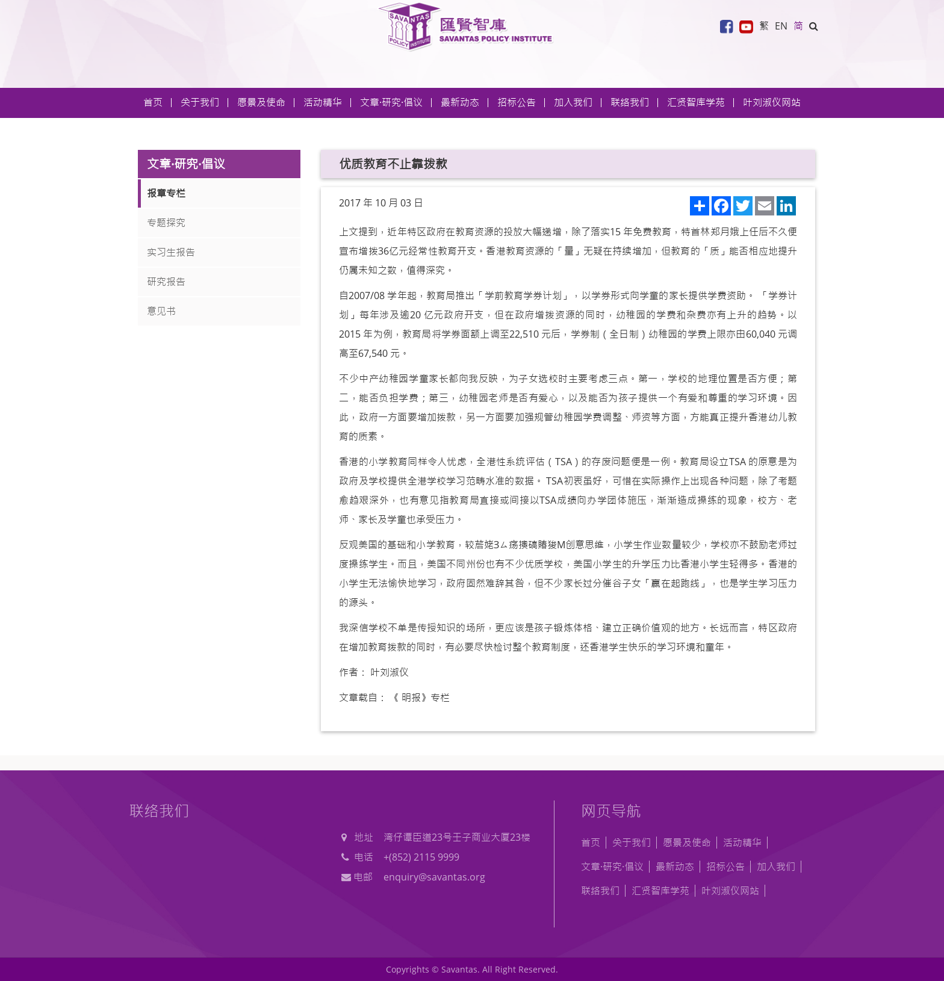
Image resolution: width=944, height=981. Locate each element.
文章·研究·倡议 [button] (391, 102)
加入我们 (776, 866)
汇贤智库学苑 (696, 102)
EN (781, 25)
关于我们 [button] (200, 102)
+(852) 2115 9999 (421, 857)
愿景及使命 (261, 102)
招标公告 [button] (516, 102)
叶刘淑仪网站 (772, 102)
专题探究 (166, 222)
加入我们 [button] (573, 102)
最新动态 (675, 866)
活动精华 (742, 842)
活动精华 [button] (322, 102)
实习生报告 (171, 252)
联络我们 (629, 102)
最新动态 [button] (460, 102)
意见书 (161, 311)
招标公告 (725, 866)
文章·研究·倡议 (612, 866)
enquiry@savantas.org (434, 877)
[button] (813, 25)
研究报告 (166, 281)
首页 (153, 102)
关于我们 (631, 842)
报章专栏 (166, 193)
